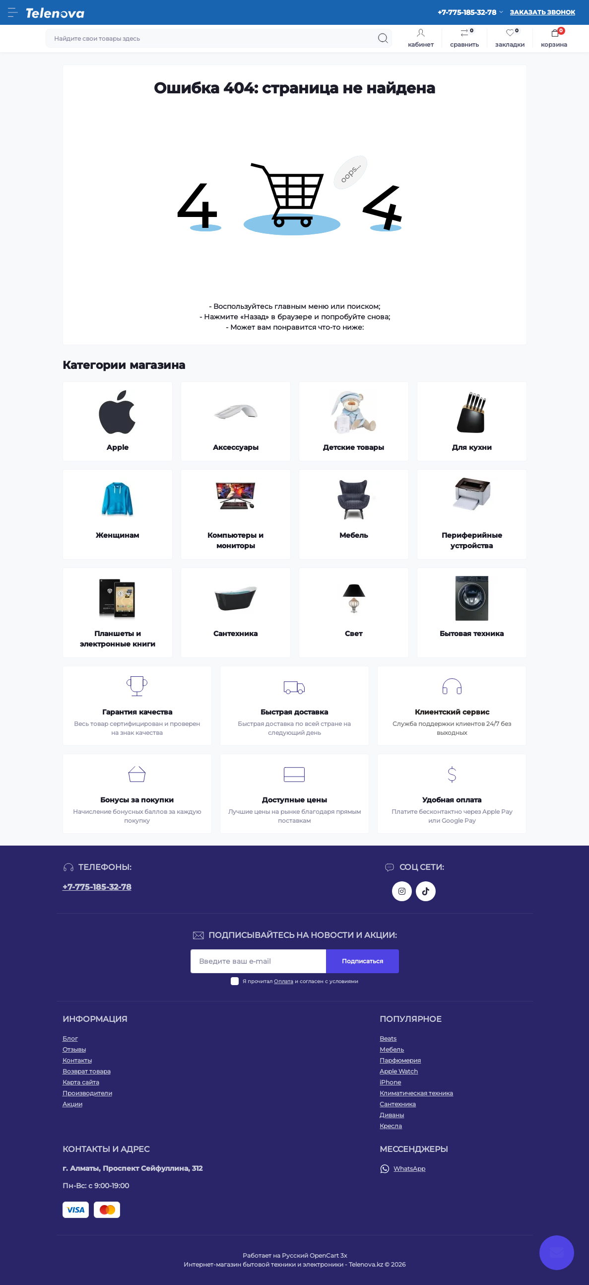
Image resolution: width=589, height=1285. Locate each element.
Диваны (392, 1115)
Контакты (77, 1060)
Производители (87, 1093)
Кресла (391, 1126)
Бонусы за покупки (137, 799)
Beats (388, 1038)
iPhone (390, 1082)
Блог (70, 1038)
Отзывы (74, 1049)
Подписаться (362, 961)
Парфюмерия (400, 1060)
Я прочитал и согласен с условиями (300, 981)
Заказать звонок (542, 12)
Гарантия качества (137, 712)
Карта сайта (81, 1082)
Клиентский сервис (452, 712)
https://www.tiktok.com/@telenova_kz (425, 891)
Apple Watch (399, 1071)
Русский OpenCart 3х (314, 1255)
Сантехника (398, 1104)
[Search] (383, 38)
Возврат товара (87, 1071)
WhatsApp (409, 1168)
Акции (72, 1104)
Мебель (392, 1049)
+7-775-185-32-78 (97, 887)
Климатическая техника (416, 1093)
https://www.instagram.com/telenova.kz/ (401, 891)
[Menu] (13, 12)
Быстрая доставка (294, 712)
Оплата (283, 981)
